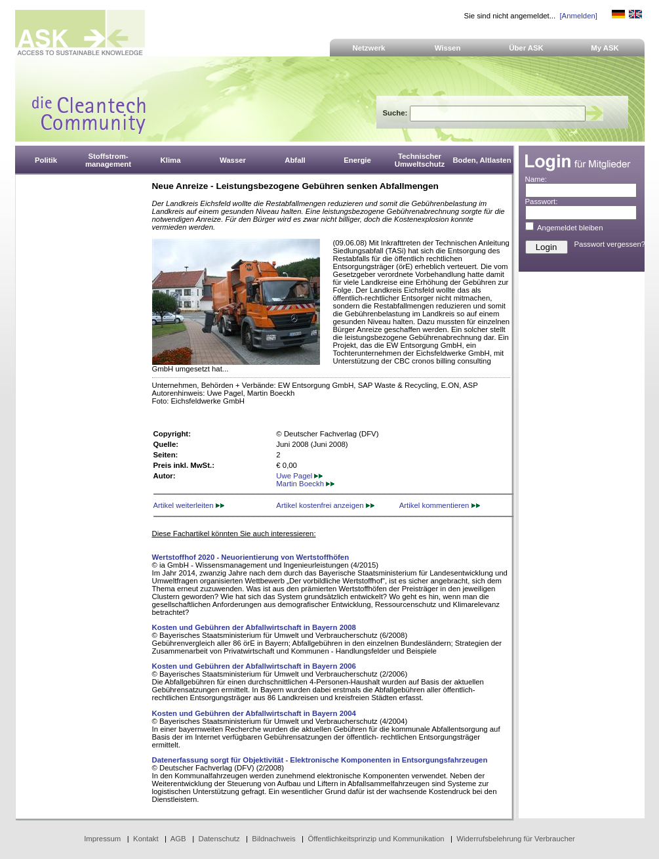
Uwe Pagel (299, 476)
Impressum (102, 839)
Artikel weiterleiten (188, 505)
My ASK (605, 48)
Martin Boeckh (305, 484)
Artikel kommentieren (439, 505)
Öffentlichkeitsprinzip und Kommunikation (376, 839)
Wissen (448, 48)
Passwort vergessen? (610, 244)
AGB (178, 839)
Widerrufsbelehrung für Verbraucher (515, 839)
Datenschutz (218, 839)
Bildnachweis (273, 839)
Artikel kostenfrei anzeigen (325, 505)
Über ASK (526, 48)
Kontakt (146, 839)
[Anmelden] (578, 16)
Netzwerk (369, 48)
